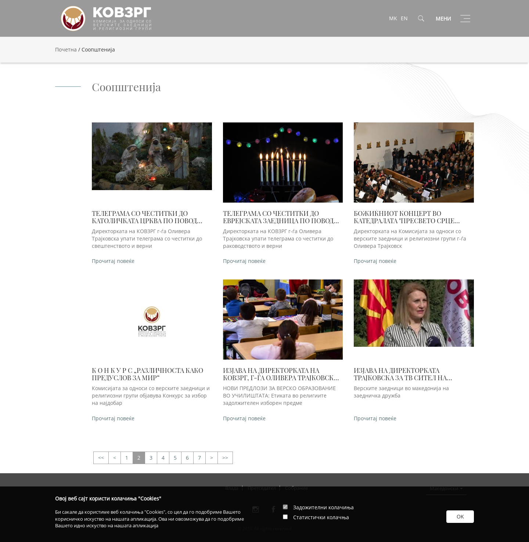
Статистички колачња (321, 517)
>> (101, 457)
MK (393, 18)
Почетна (66, 49)
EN (404, 18)
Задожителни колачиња (323, 507)
